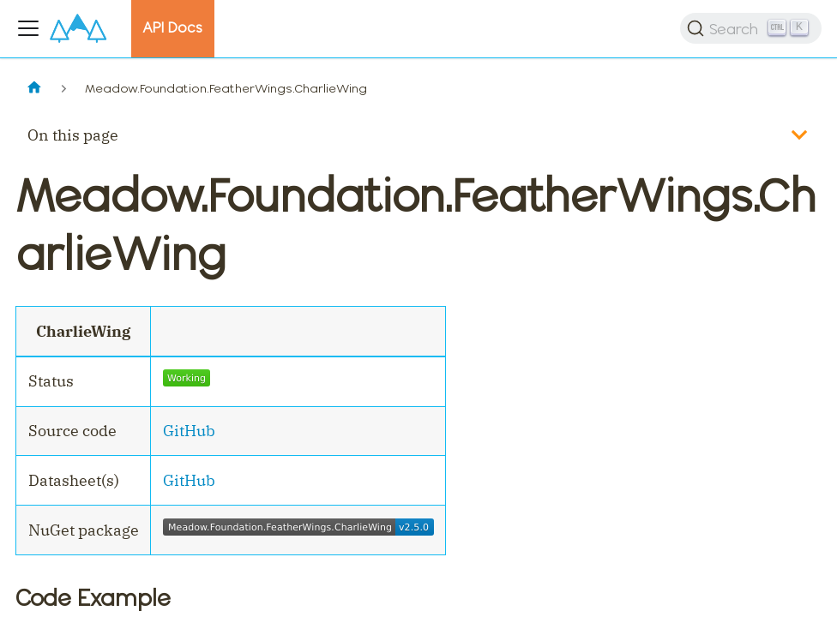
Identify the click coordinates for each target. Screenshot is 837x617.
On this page (72, 135)
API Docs (172, 27)
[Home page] (33, 89)
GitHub (189, 430)
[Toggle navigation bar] (28, 28)
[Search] (751, 28)
